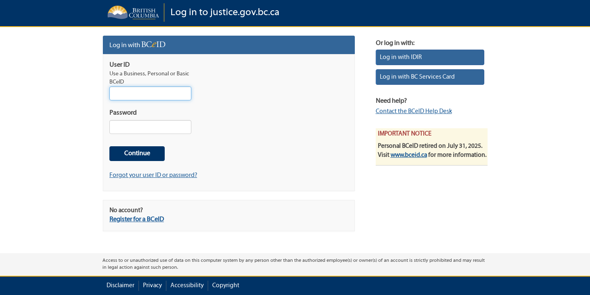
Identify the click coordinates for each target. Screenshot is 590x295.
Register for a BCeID (136, 219)
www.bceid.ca (408, 155)
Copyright (225, 285)
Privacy (152, 285)
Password (122, 113)
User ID (119, 65)
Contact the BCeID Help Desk (414, 111)
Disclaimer (120, 285)
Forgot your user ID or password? (153, 175)
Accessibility (187, 285)
